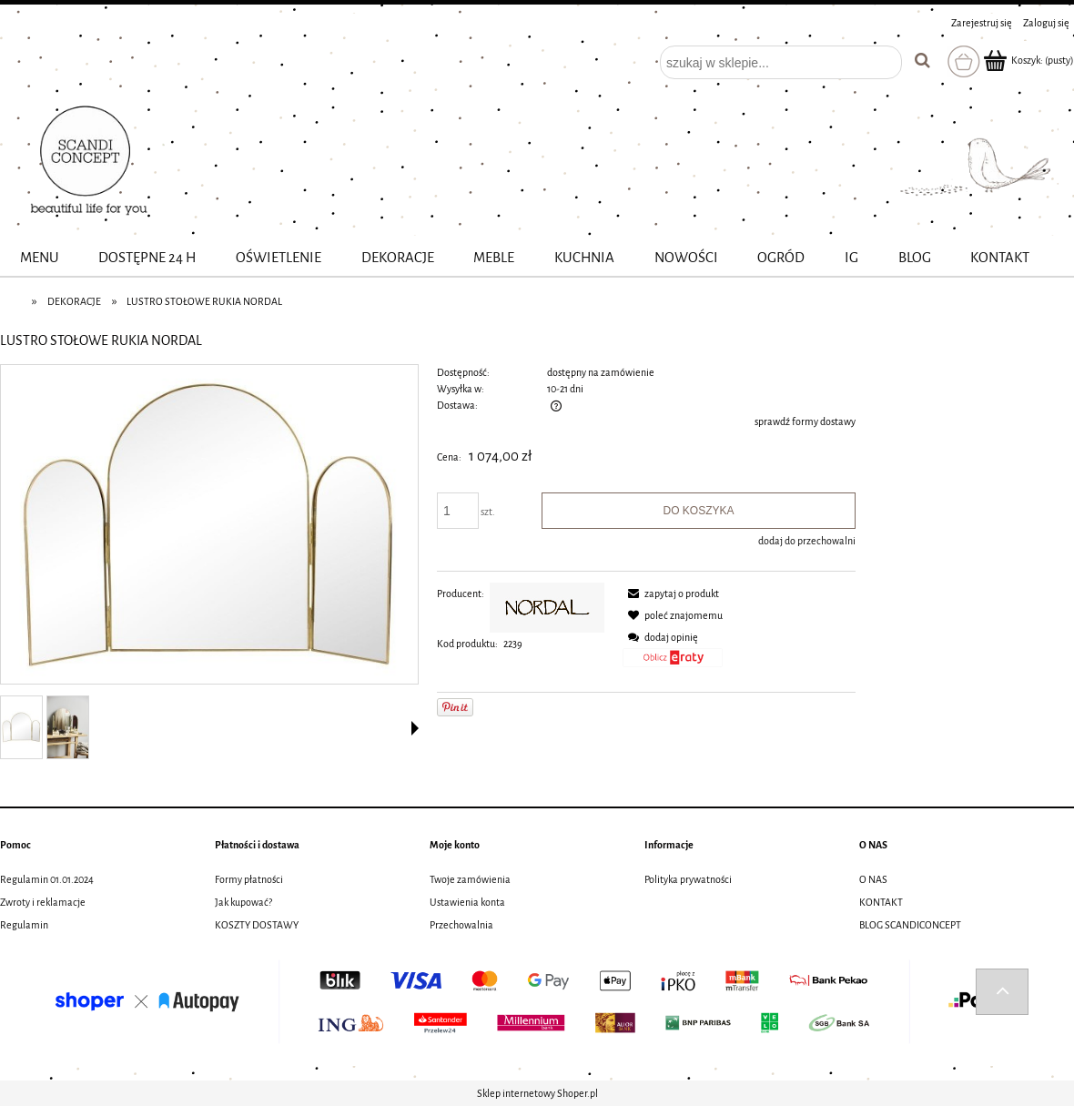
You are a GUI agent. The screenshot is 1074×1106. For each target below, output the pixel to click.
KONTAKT (881, 902)
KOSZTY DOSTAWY (257, 924)
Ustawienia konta (467, 902)
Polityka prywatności (688, 879)
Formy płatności (249, 879)
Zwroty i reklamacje (43, 902)
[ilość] (458, 510)
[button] (415, 728)
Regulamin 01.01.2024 (47, 879)
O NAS (873, 879)
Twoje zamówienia (470, 879)
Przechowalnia (461, 924)
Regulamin (24, 924)
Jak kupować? (243, 902)
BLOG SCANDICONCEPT (910, 924)
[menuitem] (39, 258)
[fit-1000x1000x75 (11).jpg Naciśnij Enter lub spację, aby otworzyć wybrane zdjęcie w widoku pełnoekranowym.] (208, 525)
